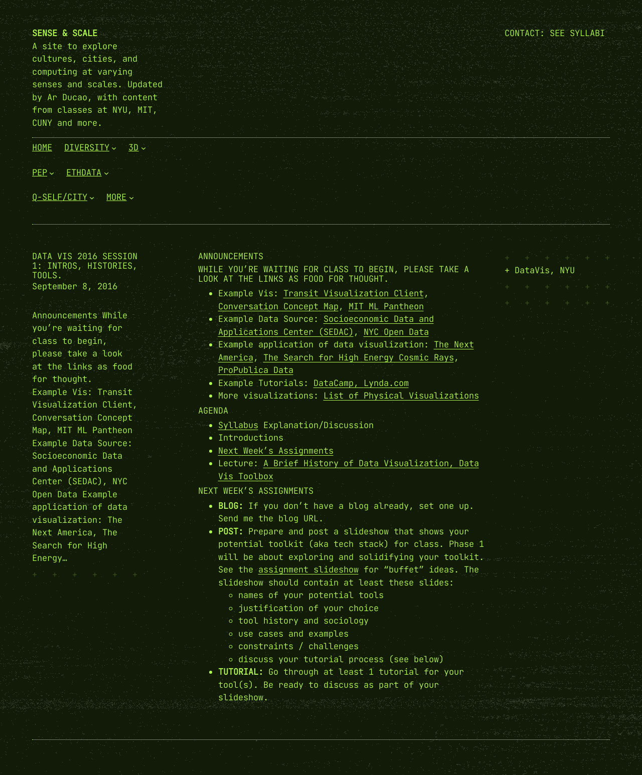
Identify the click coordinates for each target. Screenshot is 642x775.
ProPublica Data (255, 369)
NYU (567, 270)
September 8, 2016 (74, 286)
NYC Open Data (396, 331)
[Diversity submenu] (113, 147)
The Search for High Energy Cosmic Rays (358, 357)
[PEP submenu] (51, 172)
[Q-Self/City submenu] (91, 197)
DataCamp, (338, 383)
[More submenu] (131, 197)
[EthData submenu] (106, 172)
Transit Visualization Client (353, 293)
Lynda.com (386, 383)
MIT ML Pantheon (386, 306)
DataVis (532, 270)
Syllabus (238, 425)
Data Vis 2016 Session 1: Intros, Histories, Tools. (84, 266)
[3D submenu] (143, 147)
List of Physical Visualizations (401, 395)
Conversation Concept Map (278, 306)
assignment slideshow (308, 569)
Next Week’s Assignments (276, 450)
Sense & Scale (64, 33)
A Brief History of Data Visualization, (361, 463)
